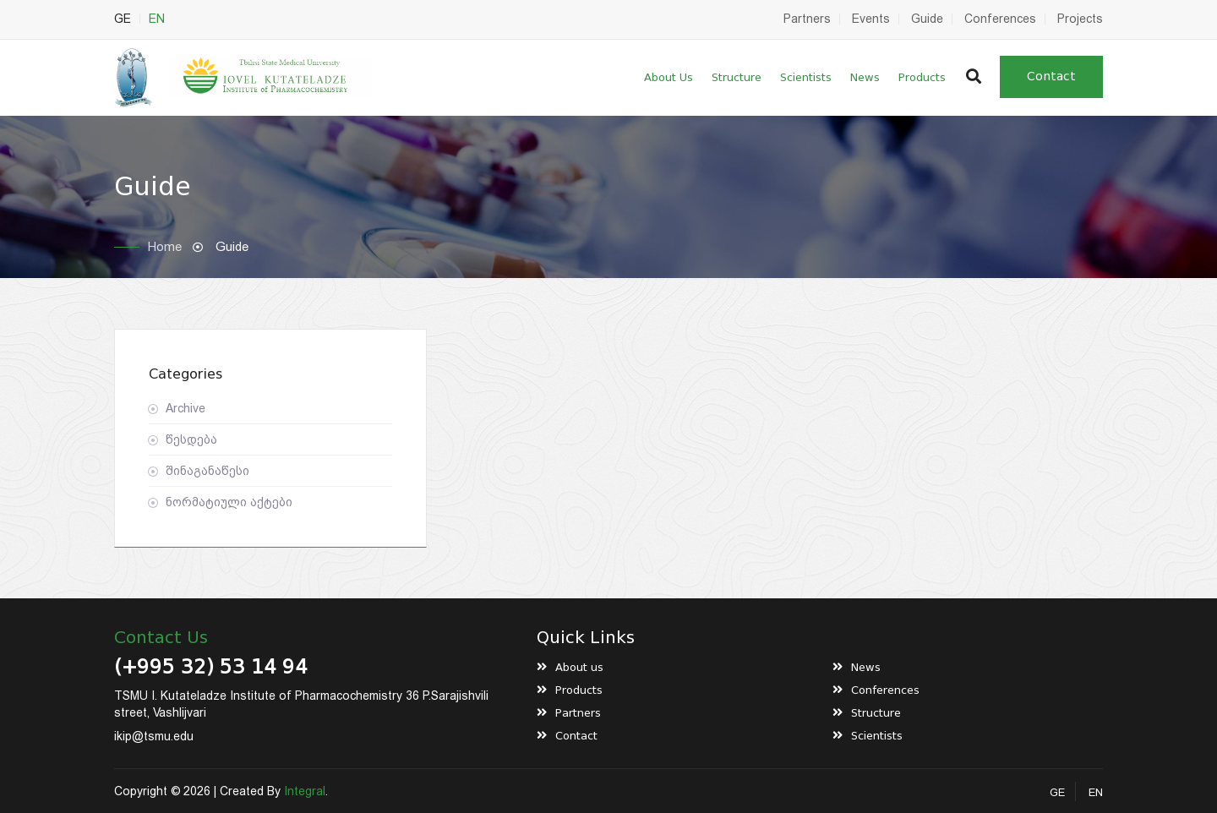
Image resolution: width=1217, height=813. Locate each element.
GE (122, 18)
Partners (807, 18)
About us (668, 77)
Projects (1080, 18)
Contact (1051, 76)
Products (922, 77)
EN (157, 18)
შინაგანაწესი (207, 470)
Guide (927, 18)
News (865, 77)
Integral (304, 791)
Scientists (806, 77)
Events (871, 18)
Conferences (1000, 18)
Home (165, 246)
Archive (185, 408)
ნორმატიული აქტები (229, 502)
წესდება (191, 439)
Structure (736, 77)
